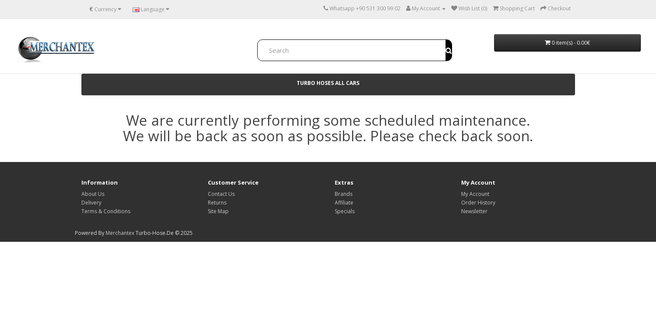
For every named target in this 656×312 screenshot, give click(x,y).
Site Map (218, 211)
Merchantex (120, 233)
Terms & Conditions (105, 211)
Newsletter (474, 211)
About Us (92, 194)
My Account (475, 194)
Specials (345, 211)
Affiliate (344, 202)
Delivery (91, 202)
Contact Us (221, 194)
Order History (478, 202)
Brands (343, 194)
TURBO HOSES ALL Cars (328, 83)
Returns (217, 202)
